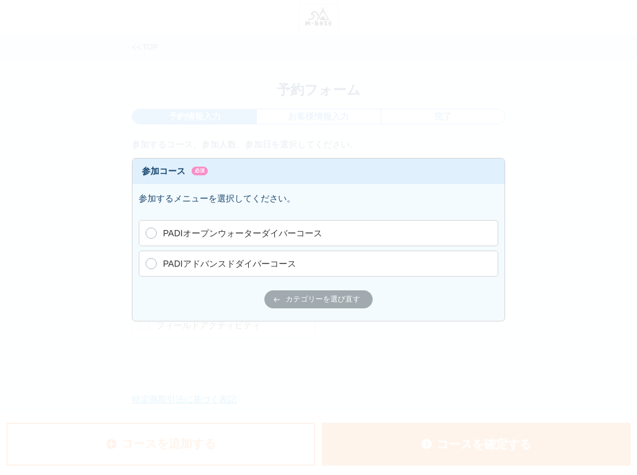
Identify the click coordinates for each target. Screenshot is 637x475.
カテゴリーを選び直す (317, 299)
